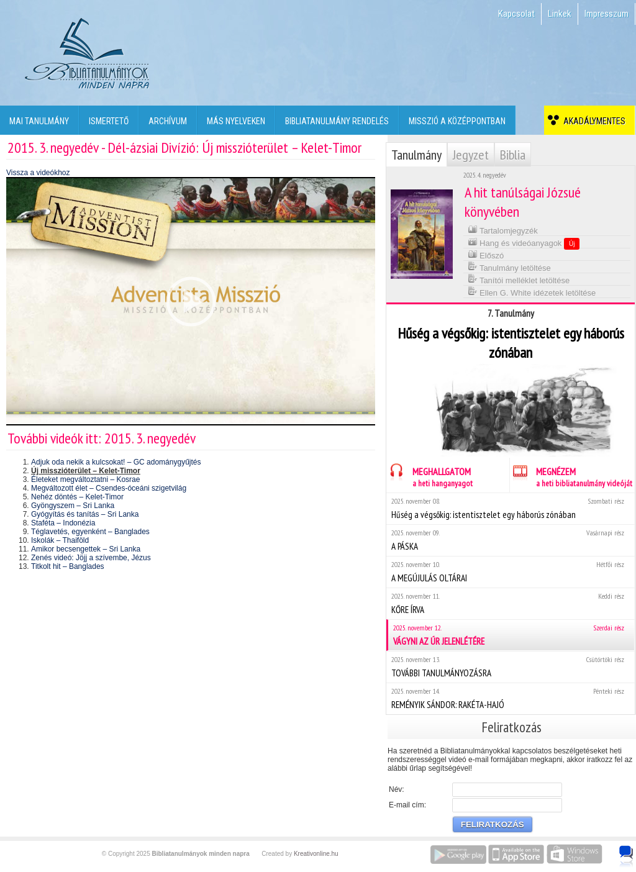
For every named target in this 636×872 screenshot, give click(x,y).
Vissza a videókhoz (38, 172)
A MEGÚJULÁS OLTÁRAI (510, 572)
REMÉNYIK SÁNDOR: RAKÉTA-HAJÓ (510, 698)
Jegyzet (471, 154)
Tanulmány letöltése (509, 267)
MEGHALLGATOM (429, 475)
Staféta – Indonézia (63, 523)
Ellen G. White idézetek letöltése (532, 291)
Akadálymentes (592, 121)
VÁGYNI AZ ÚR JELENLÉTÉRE (511, 635)
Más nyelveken (236, 121)
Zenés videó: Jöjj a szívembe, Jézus (91, 557)
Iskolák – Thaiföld (60, 540)
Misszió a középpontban (457, 121)
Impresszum (606, 13)
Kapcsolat (516, 13)
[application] (190, 301)
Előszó (486, 254)
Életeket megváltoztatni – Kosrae (85, 479)
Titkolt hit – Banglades (67, 566)
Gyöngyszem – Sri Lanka (72, 505)
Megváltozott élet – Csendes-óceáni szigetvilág (108, 488)
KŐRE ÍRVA (510, 603)
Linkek (559, 13)
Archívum (167, 121)
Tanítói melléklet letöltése (519, 279)
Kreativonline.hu (316, 853)
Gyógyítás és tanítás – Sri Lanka (85, 514)
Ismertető (109, 121)
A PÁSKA (510, 540)
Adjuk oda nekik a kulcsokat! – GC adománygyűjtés (116, 462)
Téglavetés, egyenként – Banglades (90, 531)
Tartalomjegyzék (503, 229)
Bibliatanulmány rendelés (337, 121)
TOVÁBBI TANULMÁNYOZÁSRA (510, 667)
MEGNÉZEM (571, 475)
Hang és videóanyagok (524, 243)
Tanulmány (416, 154)
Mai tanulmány (39, 121)
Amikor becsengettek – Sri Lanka (85, 549)
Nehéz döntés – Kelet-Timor (77, 497)
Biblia (512, 154)
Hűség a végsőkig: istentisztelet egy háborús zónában (510, 508)
